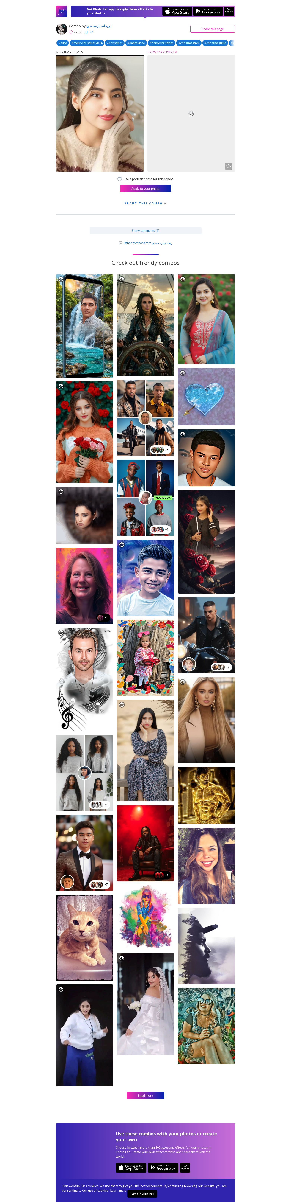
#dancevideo (136, 43)
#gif (234, 43)
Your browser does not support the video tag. (191, 113)
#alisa (62, 43)
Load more (145, 1096)
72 (89, 32)
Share (213, 29)
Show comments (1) (145, 231)
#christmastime (215, 43)
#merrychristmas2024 (86, 43)
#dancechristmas (162, 43)
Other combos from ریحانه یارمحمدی (145, 243)
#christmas (115, 43)
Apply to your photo (145, 189)
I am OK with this (142, 1194)
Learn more (118, 1190)
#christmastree (189, 43)
